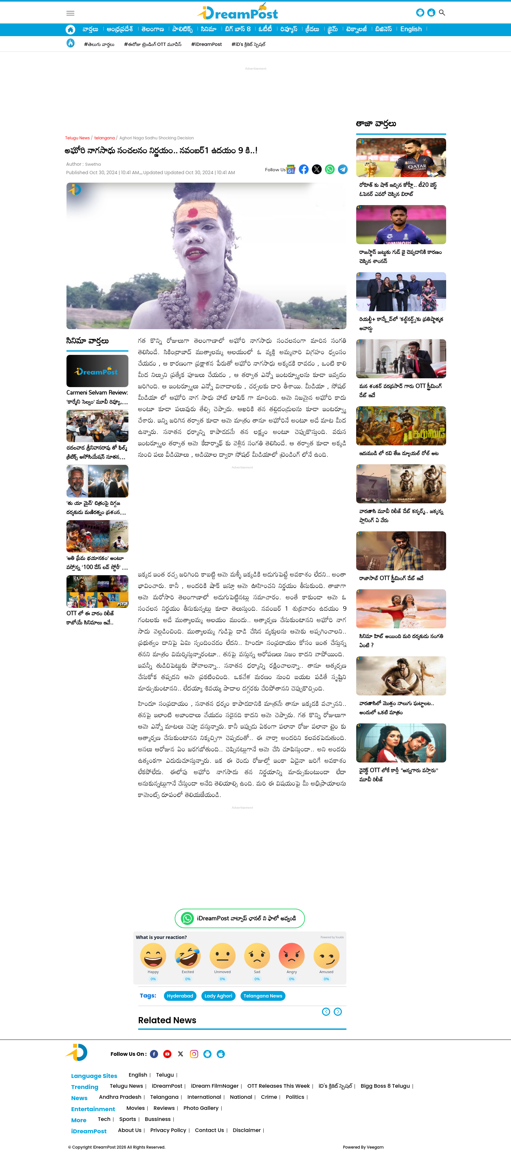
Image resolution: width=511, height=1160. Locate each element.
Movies (135, 1108)
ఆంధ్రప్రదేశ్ (120, 29)
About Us (129, 1130)
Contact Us (209, 1130)
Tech (104, 1119)
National (241, 1097)
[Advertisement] (255, 86)
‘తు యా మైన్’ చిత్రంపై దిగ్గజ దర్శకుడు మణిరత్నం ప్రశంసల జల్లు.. (94, 507)
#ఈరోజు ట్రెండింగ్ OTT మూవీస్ (153, 44)
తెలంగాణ (153, 29)
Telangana (164, 1097)
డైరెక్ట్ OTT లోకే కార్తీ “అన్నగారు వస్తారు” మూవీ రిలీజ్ (398, 775)
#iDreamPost (206, 44)
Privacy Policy (168, 1130)
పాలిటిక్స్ (182, 29)
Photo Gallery (200, 1108)
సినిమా (209, 29)
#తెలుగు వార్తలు (99, 44)
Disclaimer (247, 1130)
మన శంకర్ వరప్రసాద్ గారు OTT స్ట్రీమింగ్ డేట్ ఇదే (400, 390)
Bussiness (158, 1119)
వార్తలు (90, 29)
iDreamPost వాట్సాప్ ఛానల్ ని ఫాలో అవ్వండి (246, 918)
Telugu (165, 1075)
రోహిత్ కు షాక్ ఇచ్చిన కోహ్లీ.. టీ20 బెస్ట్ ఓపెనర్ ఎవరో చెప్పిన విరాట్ (398, 189)
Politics (295, 1097)
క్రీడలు (312, 29)
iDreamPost (167, 1086)
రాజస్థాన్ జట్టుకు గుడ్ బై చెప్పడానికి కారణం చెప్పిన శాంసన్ (400, 256)
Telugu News (77, 138)
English (411, 29)
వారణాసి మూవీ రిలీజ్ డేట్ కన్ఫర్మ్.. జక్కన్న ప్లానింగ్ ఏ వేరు (401, 515)
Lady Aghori (218, 996)
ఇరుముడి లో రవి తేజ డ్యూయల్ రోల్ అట (399, 453)
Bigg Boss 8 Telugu (385, 1086)
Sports (127, 1119)
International (204, 1097)
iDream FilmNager (215, 1086)
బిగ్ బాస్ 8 (237, 29)
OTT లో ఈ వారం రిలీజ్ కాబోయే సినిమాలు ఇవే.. (90, 618)
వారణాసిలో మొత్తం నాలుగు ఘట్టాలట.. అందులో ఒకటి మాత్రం (396, 708)
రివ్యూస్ (289, 29)
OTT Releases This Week (278, 1086)
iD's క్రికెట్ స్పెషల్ (335, 1086)
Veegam (375, 1147)
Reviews (164, 1108)
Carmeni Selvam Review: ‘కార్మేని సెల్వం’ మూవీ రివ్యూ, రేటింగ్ (97, 397)
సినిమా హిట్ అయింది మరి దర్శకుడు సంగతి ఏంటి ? (401, 640)
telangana (105, 138)
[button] (338, 1012)
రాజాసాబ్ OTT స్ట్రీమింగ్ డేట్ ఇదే (391, 578)
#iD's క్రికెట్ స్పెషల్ (248, 44)
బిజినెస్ (383, 29)
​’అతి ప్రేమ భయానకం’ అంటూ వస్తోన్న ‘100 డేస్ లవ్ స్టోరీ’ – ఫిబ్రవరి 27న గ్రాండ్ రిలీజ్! (96, 562)
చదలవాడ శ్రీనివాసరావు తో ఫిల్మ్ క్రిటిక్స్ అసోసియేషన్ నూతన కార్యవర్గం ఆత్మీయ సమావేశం (96, 452)
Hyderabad (180, 996)
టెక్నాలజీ (356, 29)
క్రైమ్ (333, 29)
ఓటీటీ (265, 29)
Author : (83, 164)
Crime (269, 1097)
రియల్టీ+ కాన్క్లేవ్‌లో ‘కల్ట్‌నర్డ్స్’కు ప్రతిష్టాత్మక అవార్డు (401, 323)
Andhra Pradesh (120, 1097)
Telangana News (263, 996)
